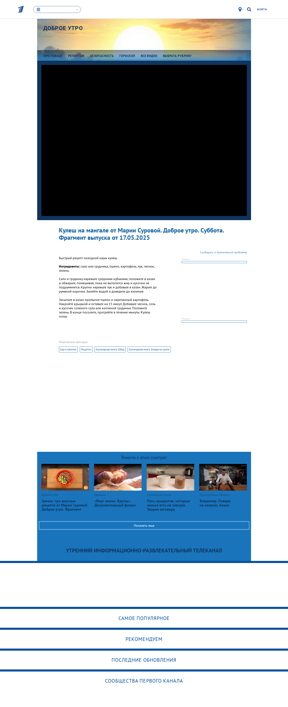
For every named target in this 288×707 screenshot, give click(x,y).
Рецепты (86, 349)
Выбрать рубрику (177, 56)
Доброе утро (63, 28)
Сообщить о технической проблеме (223, 252)
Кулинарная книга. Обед (110, 349)
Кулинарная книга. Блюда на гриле (149, 349)
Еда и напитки (68, 349)
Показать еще (144, 525)
